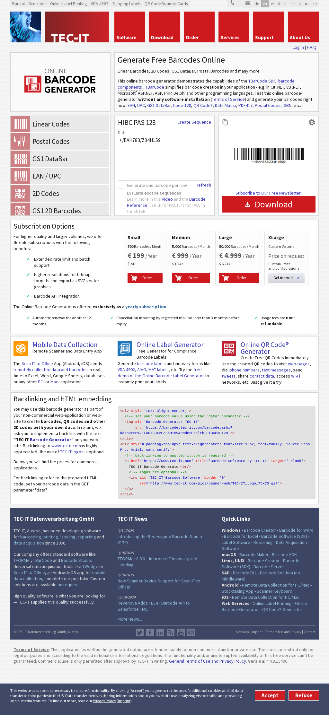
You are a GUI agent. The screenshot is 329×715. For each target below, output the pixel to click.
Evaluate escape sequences (154, 193)
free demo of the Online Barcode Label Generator (161, 425)
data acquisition (28, 589)
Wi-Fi (295, 428)
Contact (310, 678)
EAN (131, 105)
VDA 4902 (126, 421)
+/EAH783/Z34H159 (164, 158)
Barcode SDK (284, 601)
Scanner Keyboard (274, 637)
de (256, 3)
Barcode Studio (76, 606)
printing (50, 583)
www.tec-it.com (66, 498)
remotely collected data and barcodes (50, 421)
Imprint (124, 700)
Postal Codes (267, 105)
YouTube (181, 678)
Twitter (140, 678)
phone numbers (244, 422)
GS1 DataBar (159, 105)
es (272, 3)
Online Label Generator (170, 396)
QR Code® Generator (282, 655)
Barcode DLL (245, 619)
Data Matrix (225, 105)
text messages (276, 422)
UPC (141, 105)
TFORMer (22, 606)
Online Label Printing (272, 649)
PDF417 (245, 105)
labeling (68, 583)
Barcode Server (268, 613)
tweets (229, 428)
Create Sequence (194, 122)
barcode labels (151, 415)
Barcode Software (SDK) (284, 582)
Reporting (263, 588)
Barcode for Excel (241, 582)
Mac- (54, 434)
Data (122, 132)
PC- (41, 434)
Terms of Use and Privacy (283, 678)
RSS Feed (170, 678)
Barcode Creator (260, 576)
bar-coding (30, 583)
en (265, 3)
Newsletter (191, 678)
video (167, 199)
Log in (298, 47)
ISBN (287, 105)
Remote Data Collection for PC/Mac (275, 631)
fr (279, 3)
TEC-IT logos (72, 504)
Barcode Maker (254, 601)
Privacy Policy (104, 700)
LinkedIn (160, 678)
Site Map (242, 678)
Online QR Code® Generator (265, 400)
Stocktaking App (237, 637)
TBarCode (154, 87)
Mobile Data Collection (65, 396)
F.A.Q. (312, 47)
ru (306, 3)
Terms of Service (228, 99)
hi (286, 3)
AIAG (141, 421)
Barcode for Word (296, 576)
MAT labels (158, 421)
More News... (130, 665)
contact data (262, 428)
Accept (270, 695)
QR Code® (203, 105)
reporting (87, 583)
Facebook (150, 678)
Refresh (203, 185)
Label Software (236, 588)
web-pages (299, 416)
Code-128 (182, 105)
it (300, 3)
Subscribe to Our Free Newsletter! (269, 193)
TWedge (90, 612)
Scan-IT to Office (37, 415)
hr (293, 3)
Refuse (303, 695)
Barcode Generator (50, 491)
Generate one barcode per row (157, 185)
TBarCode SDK (262, 81)
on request (68, 631)
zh (314, 3)
